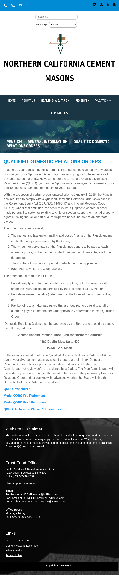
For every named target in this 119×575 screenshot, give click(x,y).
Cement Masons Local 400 (22, 545)
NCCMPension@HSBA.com (40, 494)
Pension (82, 100)
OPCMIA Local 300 (17, 540)
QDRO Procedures (17, 389)
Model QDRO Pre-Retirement (24, 395)
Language (41, 24)
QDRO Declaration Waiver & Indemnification (35, 409)
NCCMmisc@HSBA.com (50, 501)
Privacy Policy (14, 550)
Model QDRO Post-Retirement (25, 402)
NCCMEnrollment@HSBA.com (45, 497)
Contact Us (59, 113)
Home (12, 100)
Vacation (103, 100)
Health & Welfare (55, 100)
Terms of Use (14, 555)
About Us (28, 100)
